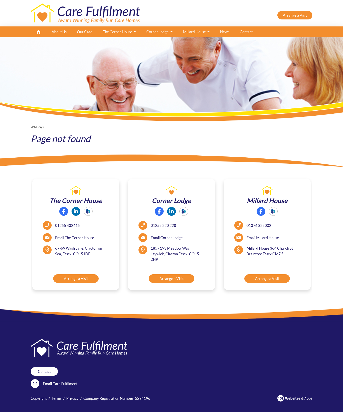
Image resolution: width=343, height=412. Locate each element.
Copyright (39, 398)
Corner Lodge (157, 32)
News (224, 32)
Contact (246, 32)
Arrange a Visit (295, 15)
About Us (59, 32)
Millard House (194, 32)
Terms (56, 398)
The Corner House (118, 32)
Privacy (72, 398)
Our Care (84, 32)
